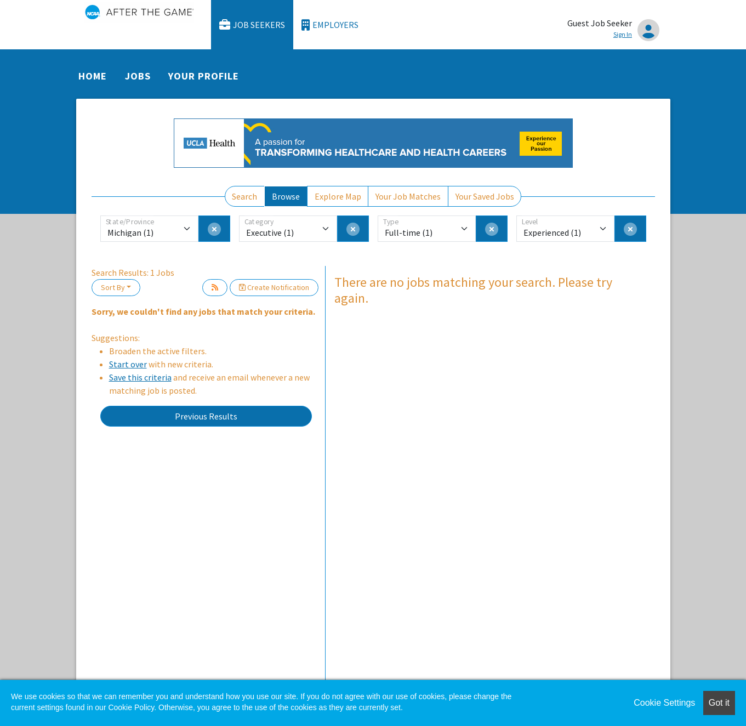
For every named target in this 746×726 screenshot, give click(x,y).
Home (92, 76)
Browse (286, 196)
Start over (128, 364)
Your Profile (203, 76)
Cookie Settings (664, 702)
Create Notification (274, 287)
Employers (329, 25)
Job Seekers (252, 25)
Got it (719, 702)
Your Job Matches (408, 196)
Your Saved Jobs (484, 196)
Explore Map (338, 196)
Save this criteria (140, 377)
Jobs (138, 76)
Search (244, 196)
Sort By (113, 287)
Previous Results (206, 416)
